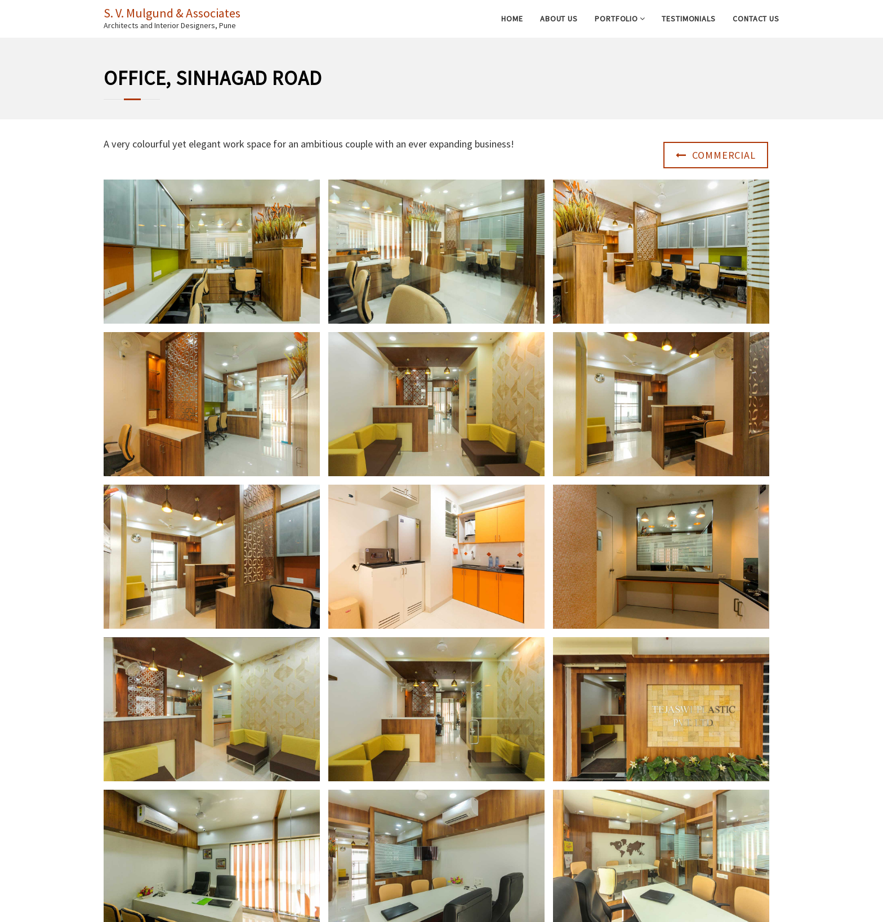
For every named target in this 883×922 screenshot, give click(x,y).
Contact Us (756, 19)
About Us (559, 19)
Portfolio (616, 19)
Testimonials (689, 19)
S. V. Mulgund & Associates (172, 13)
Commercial (716, 155)
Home (512, 19)
